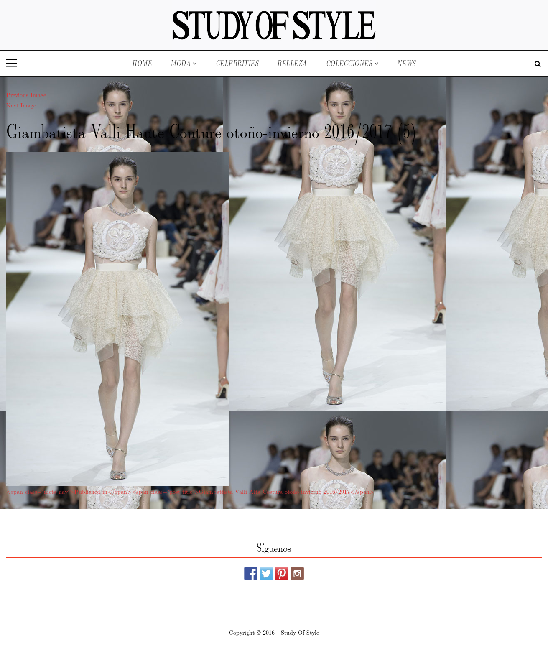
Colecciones (349, 63)
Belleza (292, 63)
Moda (181, 63)
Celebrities (237, 63)
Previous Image (26, 94)
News (406, 63)
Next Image (21, 105)
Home (142, 63)
